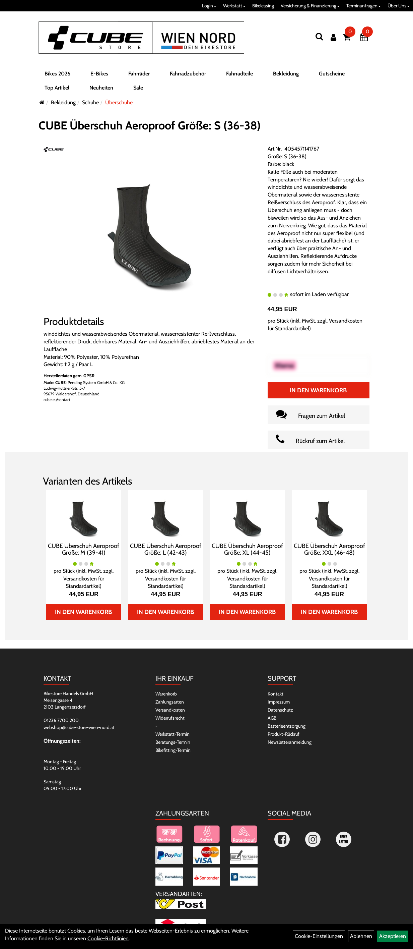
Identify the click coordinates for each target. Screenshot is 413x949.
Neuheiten (101, 89)
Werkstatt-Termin (172, 734)
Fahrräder (139, 75)
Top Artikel (57, 89)
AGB (272, 718)
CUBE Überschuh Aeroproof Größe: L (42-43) (165, 549)
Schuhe (90, 102)
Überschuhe (119, 102)
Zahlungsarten (169, 702)
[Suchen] (319, 36)
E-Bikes (99, 75)
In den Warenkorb (318, 390)
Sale (138, 89)
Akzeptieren (392, 936)
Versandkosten (170, 710)
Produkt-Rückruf (283, 734)
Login (209, 6)
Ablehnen (361, 936)
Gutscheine (332, 75)
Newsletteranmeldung (290, 742)
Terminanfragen (363, 6)
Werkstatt (234, 6)
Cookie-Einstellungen (319, 936)
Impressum (279, 702)
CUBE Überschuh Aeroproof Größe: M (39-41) (83, 549)
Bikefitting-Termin (173, 750)
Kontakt (275, 694)
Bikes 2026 (57, 75)
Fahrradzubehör (188, 75)
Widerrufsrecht (170, 718)
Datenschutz (280, 710)
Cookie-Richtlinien (108, 938)
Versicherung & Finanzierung (310, 6)
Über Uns (399, 6)
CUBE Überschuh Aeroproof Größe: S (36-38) (150, 125)
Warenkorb (166, 694)
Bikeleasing (263, 6)
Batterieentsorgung (286, 726)
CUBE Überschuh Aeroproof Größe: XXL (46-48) (329, 549)
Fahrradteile (239, 75)
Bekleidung (286, 75)
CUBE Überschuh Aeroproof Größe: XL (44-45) (247, 549)
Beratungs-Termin (172, 742)
